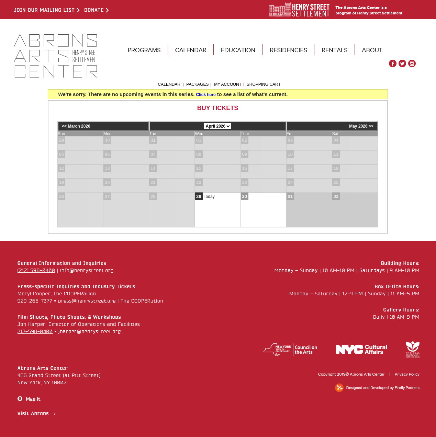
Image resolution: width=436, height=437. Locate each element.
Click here (205, 94)
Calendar (169, 84)
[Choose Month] (217, 126)
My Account (227, 84)
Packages (197, 84)
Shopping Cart (264, 84)
